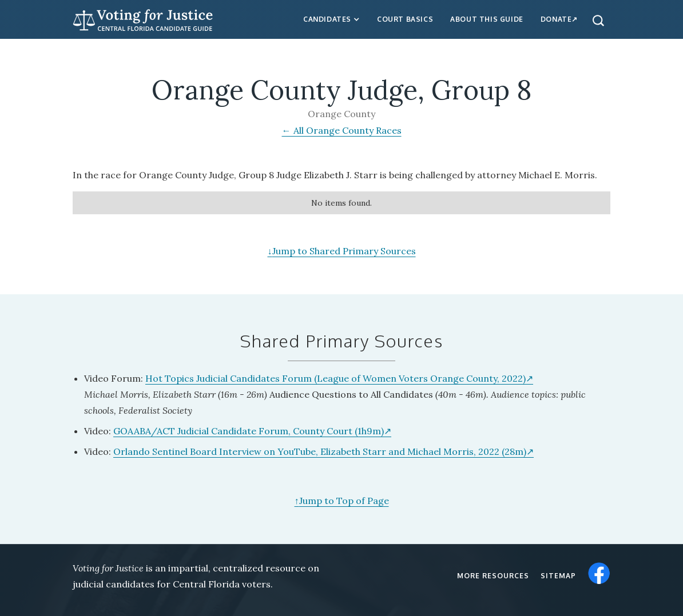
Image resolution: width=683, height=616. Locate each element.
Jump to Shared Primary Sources (342, 251)
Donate (556, 19)
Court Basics (405, 19)
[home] (143, 18)
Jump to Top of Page (342, 501)
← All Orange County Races (342, 130)
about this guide (486, 19)
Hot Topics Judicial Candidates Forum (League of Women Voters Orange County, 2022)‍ (335, 378)
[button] (331, 19)
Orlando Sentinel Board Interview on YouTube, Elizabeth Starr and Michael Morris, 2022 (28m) (319, 451)
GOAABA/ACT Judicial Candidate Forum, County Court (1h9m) (248, 431)
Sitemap (558, 575)
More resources (493, 575)
